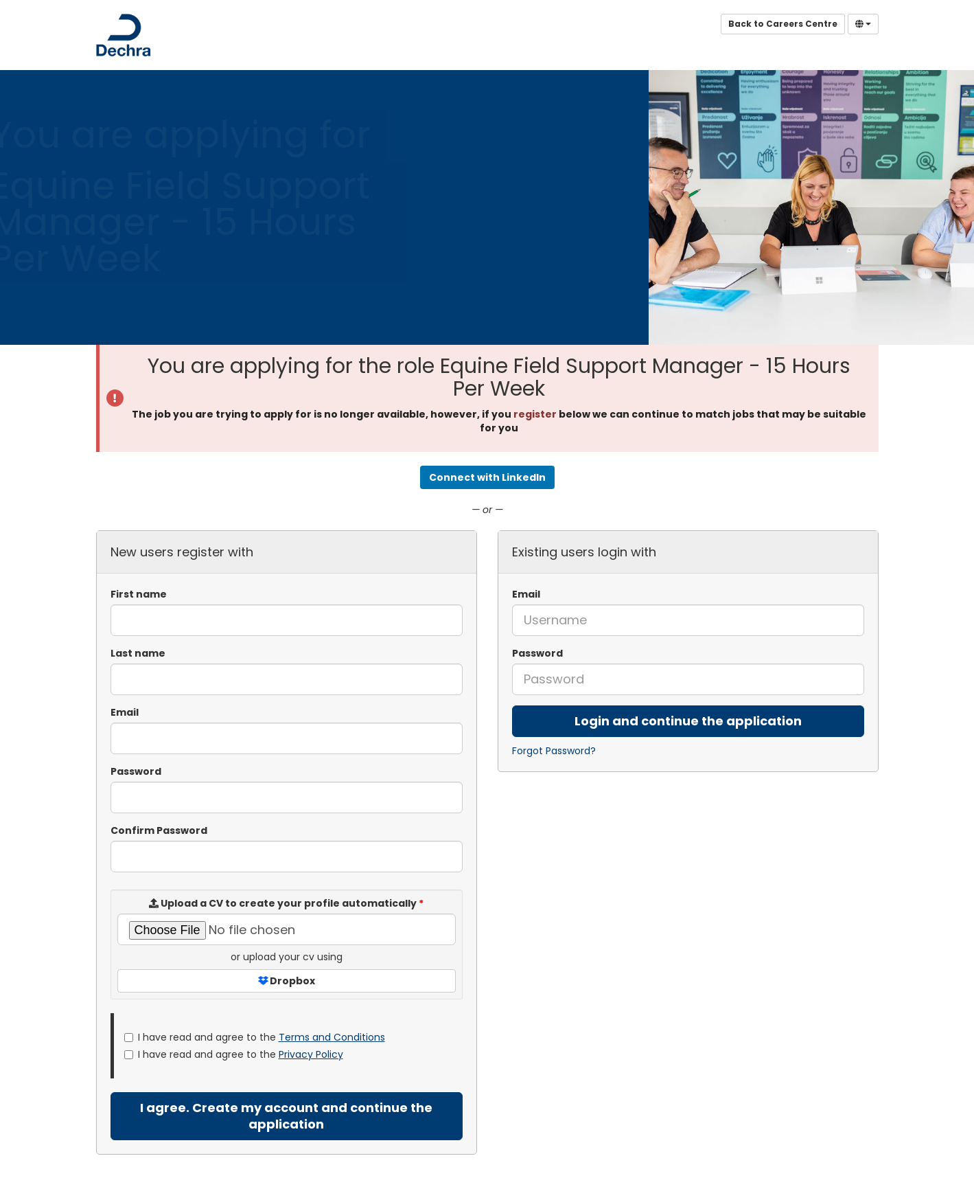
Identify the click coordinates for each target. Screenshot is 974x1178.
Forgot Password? (554, 751)
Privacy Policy (311, 1054)
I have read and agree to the (254, 1037)
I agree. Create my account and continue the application (286, 1116)
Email (526, 594)
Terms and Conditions (332, 1037)
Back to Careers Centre (782, 24)
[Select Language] (863, 24)
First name (139, 594)
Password (537, 653)
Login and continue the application (688, 720)
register (535, 414)
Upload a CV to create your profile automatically (286, 903)
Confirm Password (159, 830)
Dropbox (286, 981)
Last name (138, 653)
